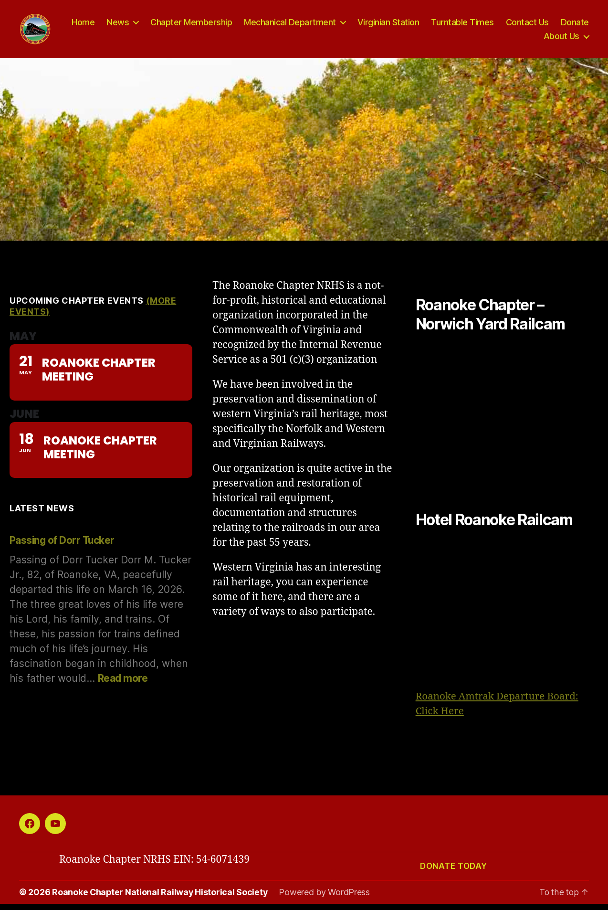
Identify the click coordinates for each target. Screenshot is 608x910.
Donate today (453, 873)
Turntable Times (502, 26)
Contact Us (567, 26)
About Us (561, 39)
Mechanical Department (330, 26)
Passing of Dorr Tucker (63, 547)
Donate (517, 39)
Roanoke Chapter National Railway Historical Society (160, 899)
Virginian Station (429, 26)
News (158, 26)
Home (123, 26)
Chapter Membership (231, 26)
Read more (123, 685)
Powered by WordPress (326, 899)
